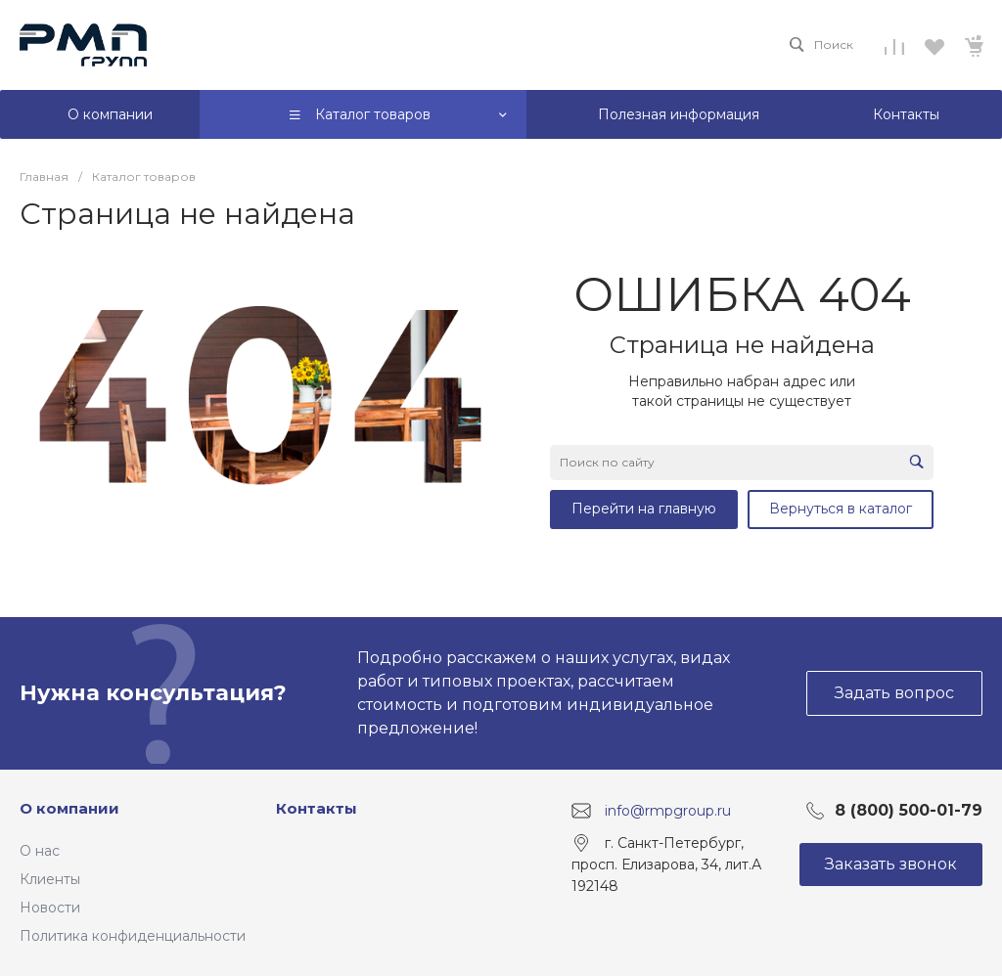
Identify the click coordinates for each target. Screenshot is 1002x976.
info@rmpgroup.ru (668, 811)
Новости (50, 907)
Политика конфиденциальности (133, 936)
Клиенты (50, 879)
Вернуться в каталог (840, 508)
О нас (40, 851)
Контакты (316, 808)
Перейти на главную (643, 508)
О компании (69, 808)
